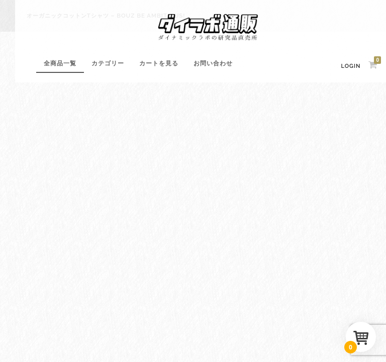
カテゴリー (107, 63)
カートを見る (158, 63)
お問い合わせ (213, 63)
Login (351, 66)
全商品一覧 (60, 63)
